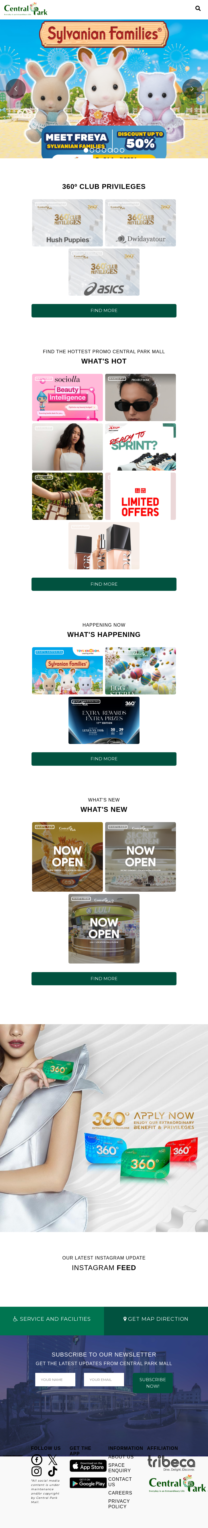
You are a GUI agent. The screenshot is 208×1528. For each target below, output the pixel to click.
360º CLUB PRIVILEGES (50, 203)
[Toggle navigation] (188, 8)
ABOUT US (121, 1456)
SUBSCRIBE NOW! (153, 1383)
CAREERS (120, 1493)
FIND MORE (104, 310)
